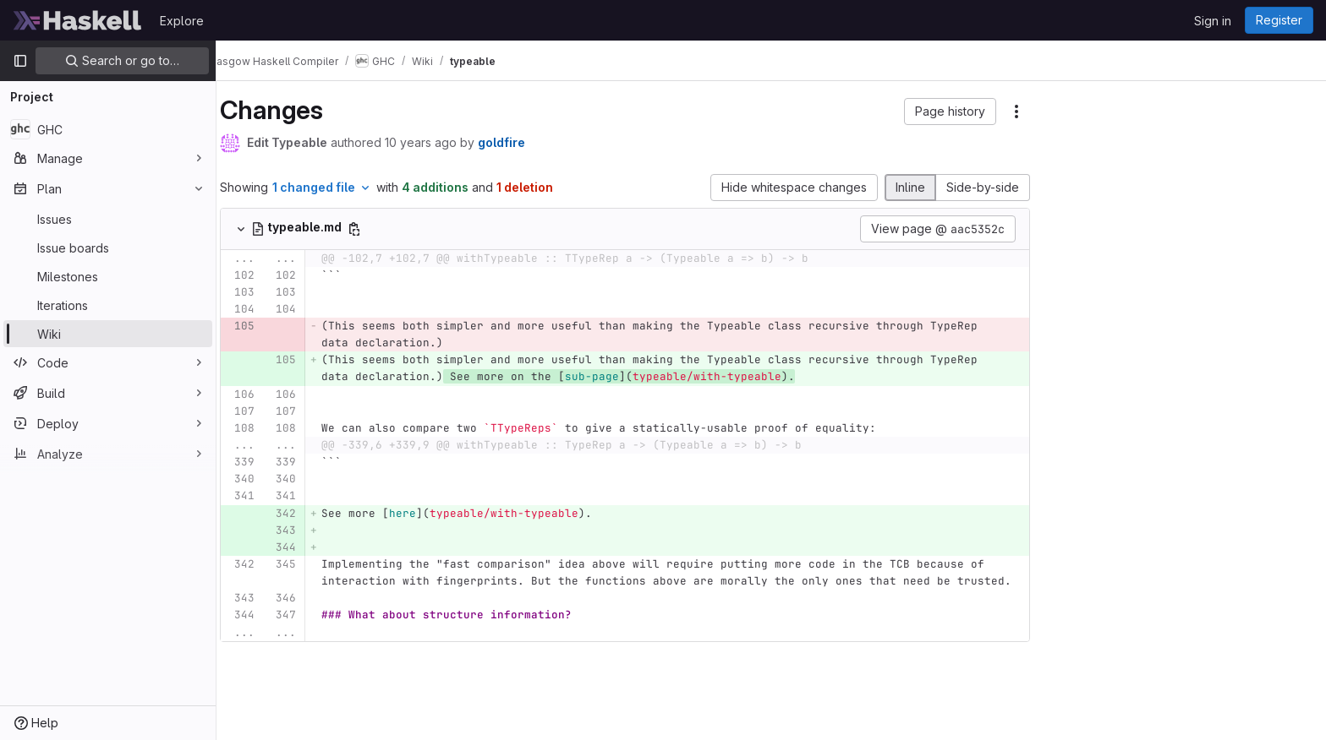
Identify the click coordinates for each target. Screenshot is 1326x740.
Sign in (1212, 21)
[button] (974, 111)
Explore (182, 21)
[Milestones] (107, 276)
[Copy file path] (378, 229)
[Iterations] (107, 304)
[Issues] (107, 218)
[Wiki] (107, 333)
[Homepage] (77, 20)
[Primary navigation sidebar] (20, 60)
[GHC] (107, 129)
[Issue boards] (107, 247)
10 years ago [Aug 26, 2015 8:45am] (444, 142)
